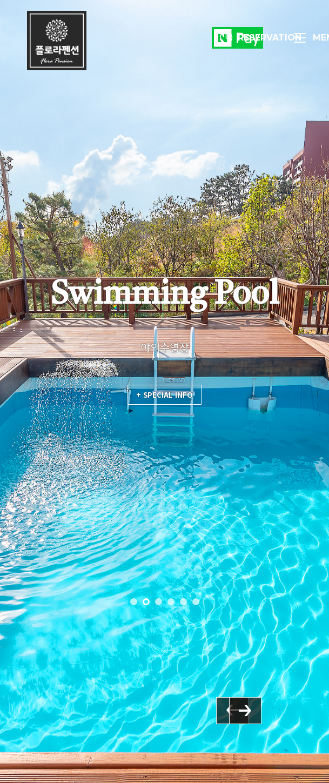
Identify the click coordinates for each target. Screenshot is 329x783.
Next (272, 740)
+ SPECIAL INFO (164, 395)
